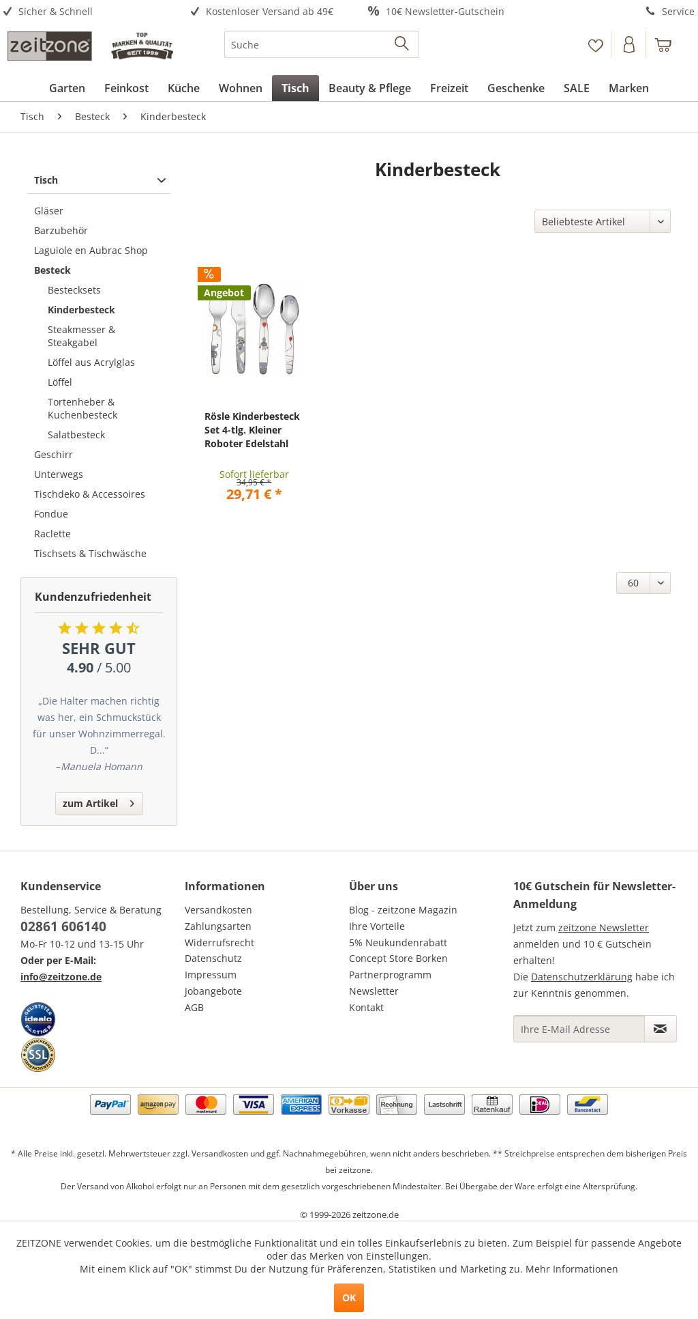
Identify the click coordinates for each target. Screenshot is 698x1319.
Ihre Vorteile (377, 926)
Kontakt (366, 1007)
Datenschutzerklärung (582, 976)
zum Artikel (98, 801)
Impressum (211, 974)
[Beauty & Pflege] (370, 88)
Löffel (60, 381)
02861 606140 (63, 926)
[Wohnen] (240, 88)
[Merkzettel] (595, 44)
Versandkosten (218, 909)
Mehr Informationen (572, 1268)
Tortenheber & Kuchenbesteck (82, 408)
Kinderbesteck (81, 309)
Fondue (51, 513)
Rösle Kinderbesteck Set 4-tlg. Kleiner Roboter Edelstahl (252, 430)
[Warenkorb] (669, 44)
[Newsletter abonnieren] (660, 1029)
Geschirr (53, 454)
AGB (194, 1007)
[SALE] (576, 88)
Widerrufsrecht (219, 942)
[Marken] (628, 88)
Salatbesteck (76, 434)
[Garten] (67, 88)
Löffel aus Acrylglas (91, 362)
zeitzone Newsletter (603, 927)
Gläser (48, 210)
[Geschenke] (516, 88)
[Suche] (322, 44)
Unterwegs (58, 474)
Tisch (46, 179)
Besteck (52, 270)
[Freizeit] (449, 88)
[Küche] (183, 88)
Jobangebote (213, 990)
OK (349, 1297)
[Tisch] (295, 88)
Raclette (52, 533)
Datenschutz (213, 958)
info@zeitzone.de (61, 976)
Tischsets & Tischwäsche (90, 553)
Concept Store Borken (398, 958)
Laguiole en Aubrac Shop (91, 250)
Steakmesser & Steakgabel (81, 336)
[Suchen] (402, 44)
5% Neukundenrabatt (398, 942)
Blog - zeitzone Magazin (403, 909)
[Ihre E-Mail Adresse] (579, 1029)
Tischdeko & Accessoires (89, 493)
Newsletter (374, 990)
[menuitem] (87, 11)
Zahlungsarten (218, 926)
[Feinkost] (126, 88)
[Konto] (630, 44)
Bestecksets (74, 289)
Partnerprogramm (390, 974)
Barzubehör (61, 230)
